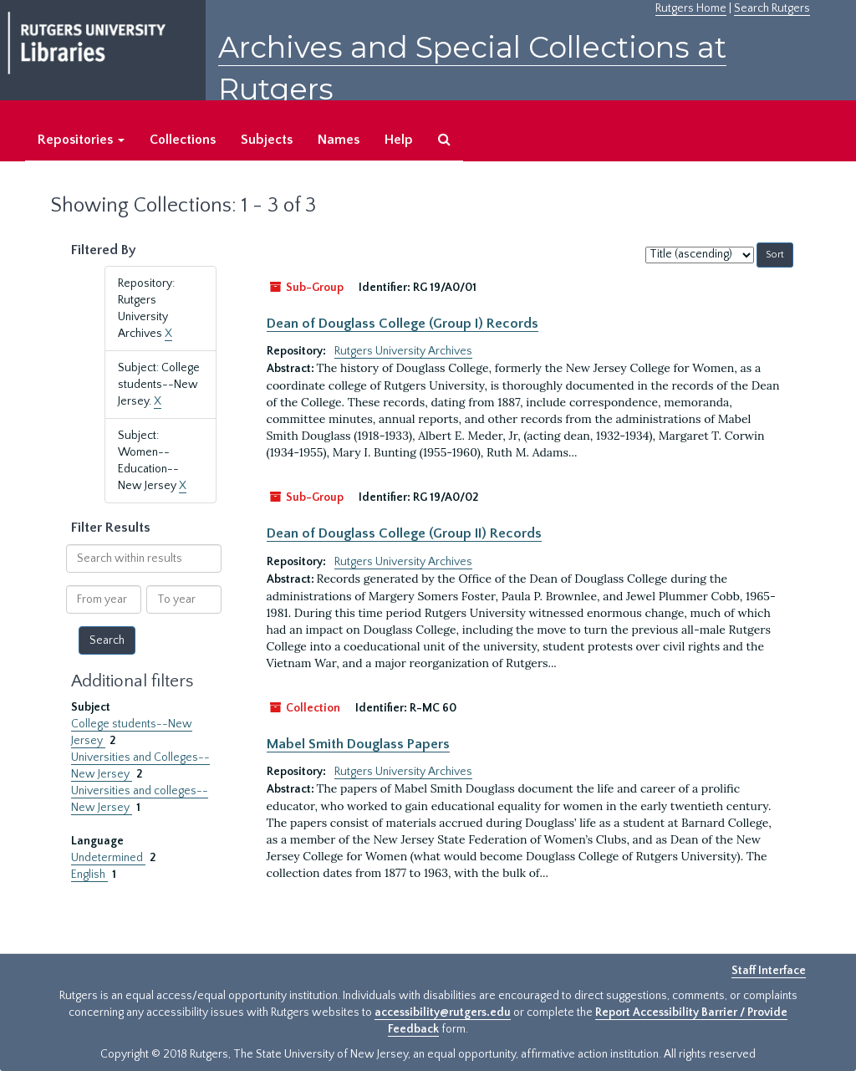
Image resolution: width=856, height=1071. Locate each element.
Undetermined (108, 857)
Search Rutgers (772, 8)
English (89, 874)
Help (399, 139)
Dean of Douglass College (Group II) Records (404, 533)
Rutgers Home (690, 8)
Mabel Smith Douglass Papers (358, 744)
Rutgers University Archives (403, 351)
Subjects (267, 139)
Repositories (81, 139)
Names (338, 139)
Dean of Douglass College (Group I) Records (402, 323)
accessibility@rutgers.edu (442, 1012)
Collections (183, 139)
